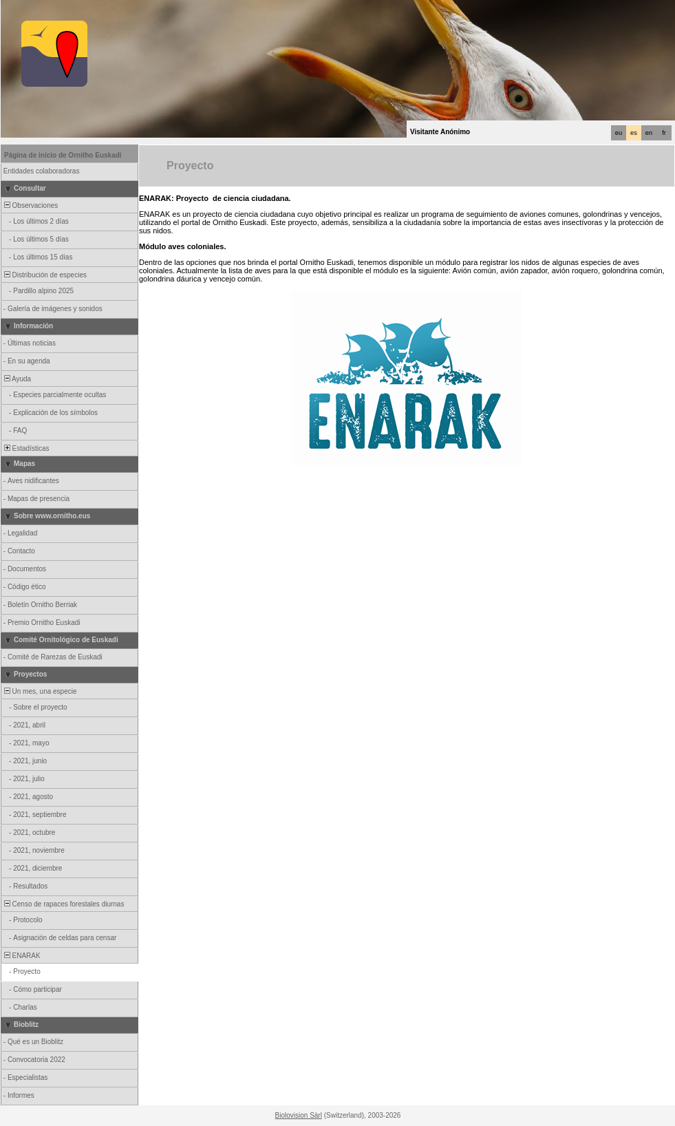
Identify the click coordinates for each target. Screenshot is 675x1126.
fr (664, 132)
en (648, 132)
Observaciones (30, 205)
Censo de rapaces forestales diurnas (63, 904)
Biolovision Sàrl (298, 1115)
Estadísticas (25, 448)
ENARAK (21, 955)
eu (618, 132)
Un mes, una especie (39, 691)
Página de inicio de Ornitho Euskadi (63, 155)
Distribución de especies (44, 275)
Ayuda (16, 379)
